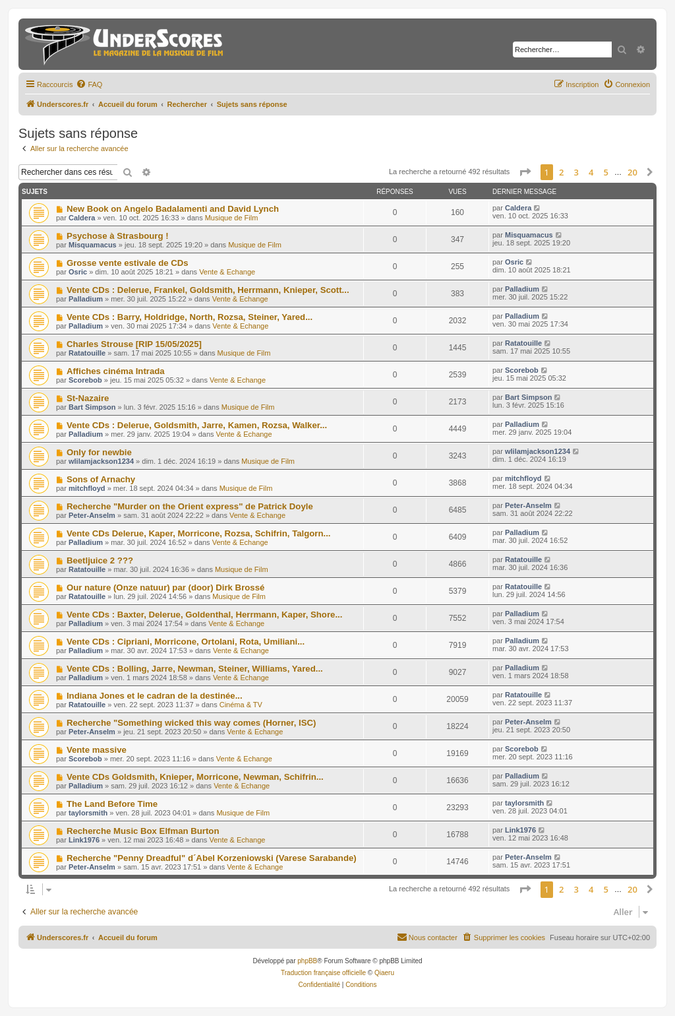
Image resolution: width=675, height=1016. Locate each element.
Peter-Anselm (92, 515)
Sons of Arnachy (101, 479)
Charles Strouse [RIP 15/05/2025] (134, 344)
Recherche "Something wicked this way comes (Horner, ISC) (191, 723)
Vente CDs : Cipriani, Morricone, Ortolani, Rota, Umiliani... (186, 642)
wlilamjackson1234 (101, 461)
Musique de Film (231, 218)
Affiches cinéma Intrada (116, 371)
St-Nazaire (88, 398)
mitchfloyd (87, 488)
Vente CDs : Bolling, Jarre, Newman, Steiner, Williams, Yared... (195, 669)
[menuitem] (89, 84)
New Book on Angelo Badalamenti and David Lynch (173, 209)
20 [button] (632, 172)
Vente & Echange (227, 272)
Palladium (86, 299)
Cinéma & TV (241, 705)
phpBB (307, 961)
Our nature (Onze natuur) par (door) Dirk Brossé (165, 587)
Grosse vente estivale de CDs (128, 263)
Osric (78, 272)
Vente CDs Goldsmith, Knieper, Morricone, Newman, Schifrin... (195, 777)
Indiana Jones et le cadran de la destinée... (155, 696)
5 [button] (606, 172)
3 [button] (576, 172)
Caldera (82, 218)
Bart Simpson (92, 407)
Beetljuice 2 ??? (100, 560)
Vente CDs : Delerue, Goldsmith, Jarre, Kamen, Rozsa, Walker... (197, 425)
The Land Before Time (112, 804)
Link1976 (84, 840)
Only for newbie (99, 452)
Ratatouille (87, 353)
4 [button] (591, 172)
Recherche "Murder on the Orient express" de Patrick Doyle (190, 506)
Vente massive (97, 750)
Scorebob (85, 380)
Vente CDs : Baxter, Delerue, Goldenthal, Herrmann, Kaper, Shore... (204, 614)
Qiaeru (384, 972)
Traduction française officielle (323, 972)
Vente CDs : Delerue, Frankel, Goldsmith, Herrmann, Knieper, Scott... (208, 290)
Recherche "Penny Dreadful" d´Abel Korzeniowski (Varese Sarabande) (212, 858)
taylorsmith (88, 813)
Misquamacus (93, 245)
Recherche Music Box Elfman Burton (143, 831)
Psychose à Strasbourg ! (118, 236)
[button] (525, 172)
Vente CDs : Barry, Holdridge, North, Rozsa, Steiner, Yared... (189, 317)
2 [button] (561, 172)
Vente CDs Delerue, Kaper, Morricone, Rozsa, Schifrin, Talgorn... (199, 533)
